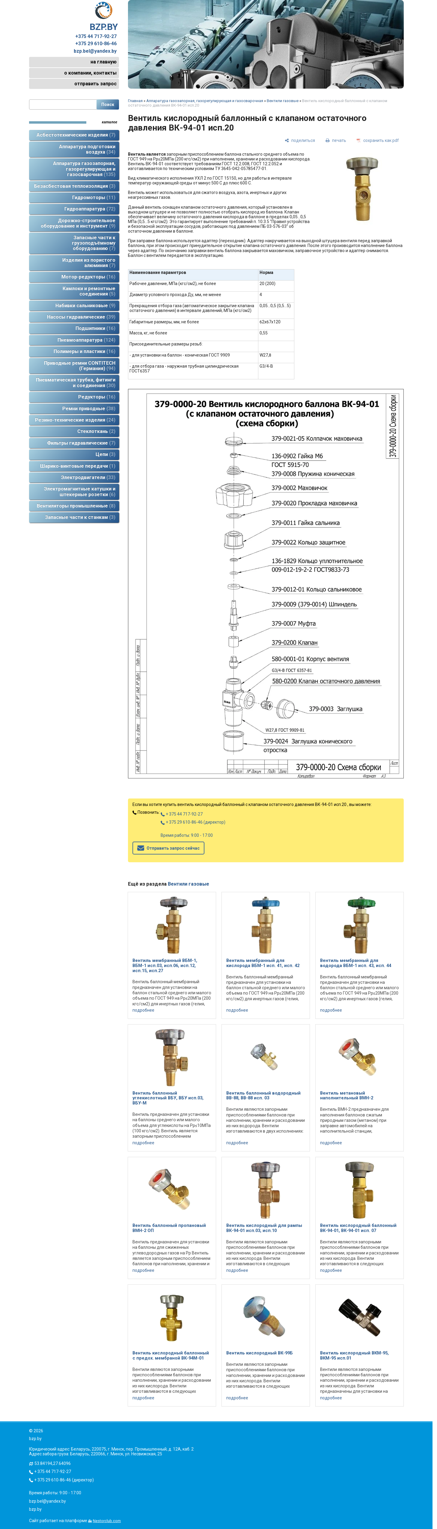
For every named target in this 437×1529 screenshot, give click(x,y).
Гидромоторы (93, 197)
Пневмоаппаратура (86, 340)
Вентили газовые (283, 101)
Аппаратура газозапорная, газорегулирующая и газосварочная (84, 168)
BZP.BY (104, 16)
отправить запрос (95, 84)
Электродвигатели (88, 477)
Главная (135, 101)
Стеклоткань (96, 431)
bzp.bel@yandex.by (95, 51)
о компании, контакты (90, 73)
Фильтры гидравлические (81, 443)
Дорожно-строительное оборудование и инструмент (78, 223)
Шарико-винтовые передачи (77, 466)
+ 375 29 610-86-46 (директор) (193, 822)
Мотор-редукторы (88, 277)
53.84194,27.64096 (52, 1463)
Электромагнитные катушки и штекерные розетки (79, 491)
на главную (104, 62)
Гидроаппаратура (89, 209)
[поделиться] (300, 140)
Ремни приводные (88, 408)
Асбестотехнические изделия (76, 135)
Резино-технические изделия (75, 420)
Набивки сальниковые (85, 305)
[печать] (336, 140)
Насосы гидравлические (81, 317)
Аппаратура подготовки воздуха (87, 149)
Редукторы (96, 397)
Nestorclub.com (107, 1521)
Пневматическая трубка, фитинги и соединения (75, 382)
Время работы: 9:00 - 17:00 (187, 835)
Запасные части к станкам (80, 517)
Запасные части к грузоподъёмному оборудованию (93, 243)
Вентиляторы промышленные (76, 506)
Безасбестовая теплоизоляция (74, 186)
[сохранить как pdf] (378, 140)
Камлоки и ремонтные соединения (89, 291)
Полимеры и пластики (84, 351)
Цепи (105, 454)
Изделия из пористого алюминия (88, 262)
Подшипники (95, 328)
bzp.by (35, 1509)
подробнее (143, 1010)
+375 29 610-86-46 (96, 43)
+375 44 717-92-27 (96, 36)
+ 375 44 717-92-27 (182, 814)
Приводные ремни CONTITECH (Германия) (79, 365)
